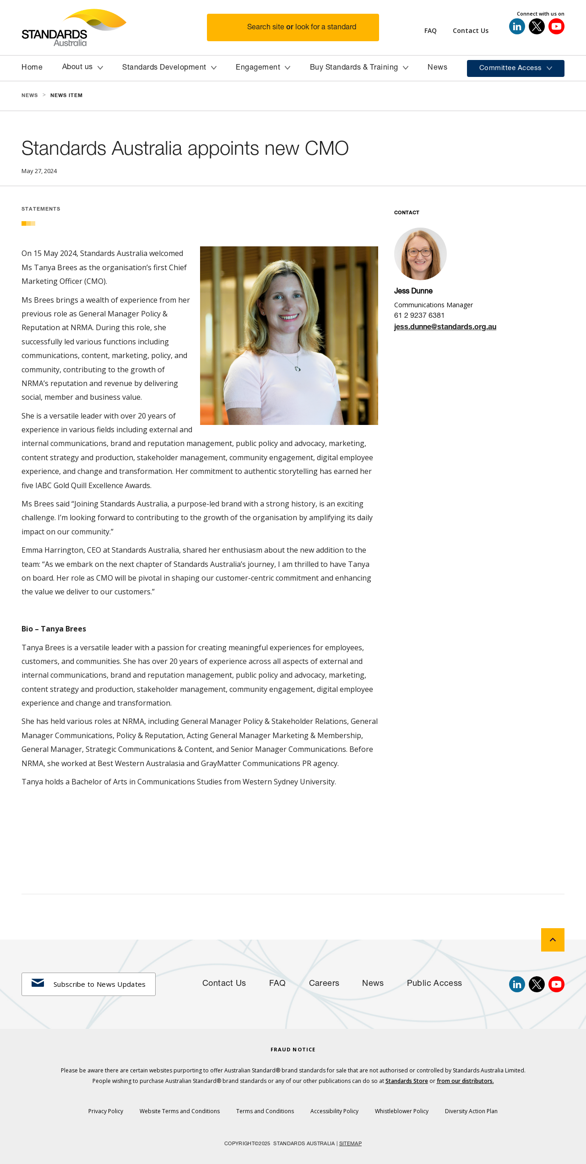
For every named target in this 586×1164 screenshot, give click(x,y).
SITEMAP (350, 1144)
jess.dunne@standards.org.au (445, 328)
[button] (298, 27)
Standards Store (406, 1081)
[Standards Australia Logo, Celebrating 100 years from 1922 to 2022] (114, 27)
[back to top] (552, 940)
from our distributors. (465, 1081)
